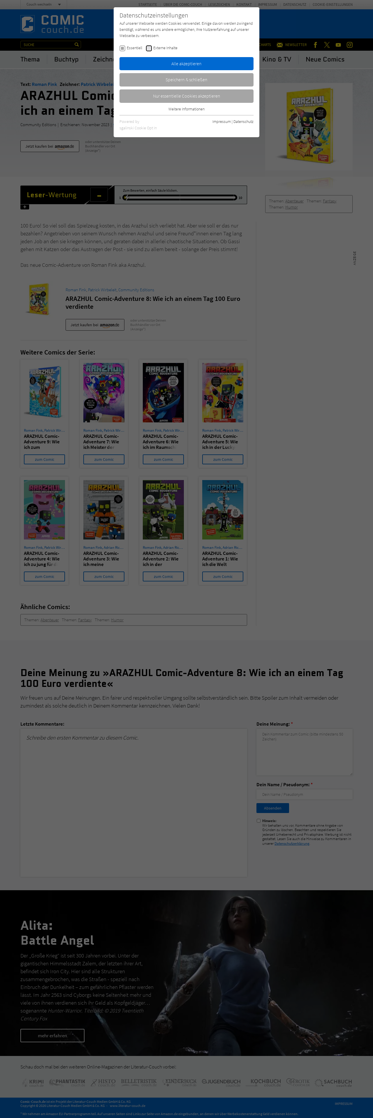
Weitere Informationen (186, 109)
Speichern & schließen (186, 79)
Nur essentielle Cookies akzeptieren (186, 96)
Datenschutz (243, 121)
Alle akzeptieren (186, 63)
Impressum (221, 121)
